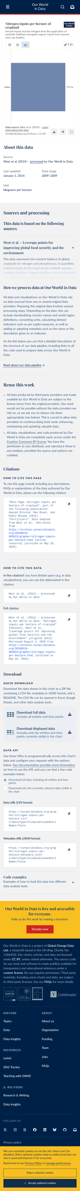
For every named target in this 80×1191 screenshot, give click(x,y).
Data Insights (12, 1055)
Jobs (45, 1073)
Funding (47, 1055)
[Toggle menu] (7, 7)
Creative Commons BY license (26, 441)
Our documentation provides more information (44, 777)
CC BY (42, 134)
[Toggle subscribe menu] (72, 7)
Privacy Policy (33, 1163)
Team (45, 1064)
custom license (13, 989)
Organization (50, 1046)
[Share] (62, 131)
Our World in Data (40, 7)
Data (6, 1046)
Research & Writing (16, 1112)
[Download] (54, 131)
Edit (70, 44)
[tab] (10, 45)
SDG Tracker (11, 1084)
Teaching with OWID (17, 1092)
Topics (7, 1038)
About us (48, 1038)
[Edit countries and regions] (69, 44)
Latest (7, 1075)
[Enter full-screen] (71, 131)
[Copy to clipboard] (64, 504)
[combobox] (62, 7)
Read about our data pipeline (23, 365)
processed (36, 161)
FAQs (48, 998)
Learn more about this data (26, 128)
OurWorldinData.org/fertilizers (21, 134)
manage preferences (58, 1163)
